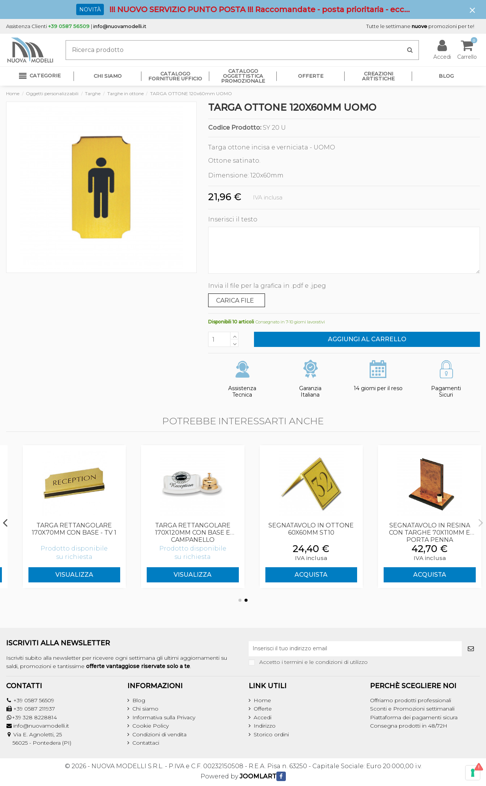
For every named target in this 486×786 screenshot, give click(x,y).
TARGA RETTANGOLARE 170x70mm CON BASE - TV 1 (183, 529)
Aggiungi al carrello (367, 339)
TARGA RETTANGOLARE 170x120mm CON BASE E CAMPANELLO (302, 532)
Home (262, 700)
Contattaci (145, 742)
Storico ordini (271, 734)
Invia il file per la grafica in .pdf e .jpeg (267, 285)
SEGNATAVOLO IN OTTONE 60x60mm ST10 (420, 529)
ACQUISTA (420, 574)
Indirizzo (265, 725)
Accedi (262, 717)
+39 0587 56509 (33, 700)
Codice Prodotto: (234, 128)
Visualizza (65, 574)
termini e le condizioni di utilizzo (326, 662)
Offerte (263, 708)
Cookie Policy (150, 725)
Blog (138, 700)
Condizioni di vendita (159, 734)
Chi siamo (145, 708)
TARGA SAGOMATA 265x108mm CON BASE (65, 529)
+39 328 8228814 (34, 717)
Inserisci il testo (232, 219)
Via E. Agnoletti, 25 (37, 734)
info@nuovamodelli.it (119, 26)
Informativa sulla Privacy (163, 717)
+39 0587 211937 (34, 708)
